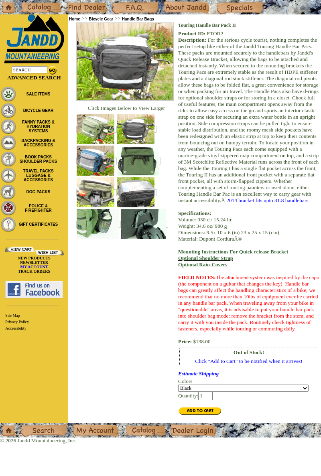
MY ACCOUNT (34, 267)
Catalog (28, 3)
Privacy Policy (17, 322)
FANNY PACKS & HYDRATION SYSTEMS (38, 126)
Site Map (12, 315)
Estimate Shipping (198, 374)
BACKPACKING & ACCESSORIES (38, 142)
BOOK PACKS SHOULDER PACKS (38, 159)
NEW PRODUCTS (34, 258)
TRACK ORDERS (34, 271)
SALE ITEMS (38, 94)
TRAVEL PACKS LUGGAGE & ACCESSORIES (38, 175)
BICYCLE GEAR (38, 110)
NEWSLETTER (34, 262)
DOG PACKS (38, 192)
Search (27, 426)
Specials (225, 3)
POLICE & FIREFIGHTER (38, 208)
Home (6, 3)
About (170, 3)
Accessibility (15, 328)
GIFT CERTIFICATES (38, 224)
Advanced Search (34, 78)
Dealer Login (185, 426)
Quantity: (188, 396)
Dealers (74, 3)
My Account (86, 426)
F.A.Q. (119, 3)
